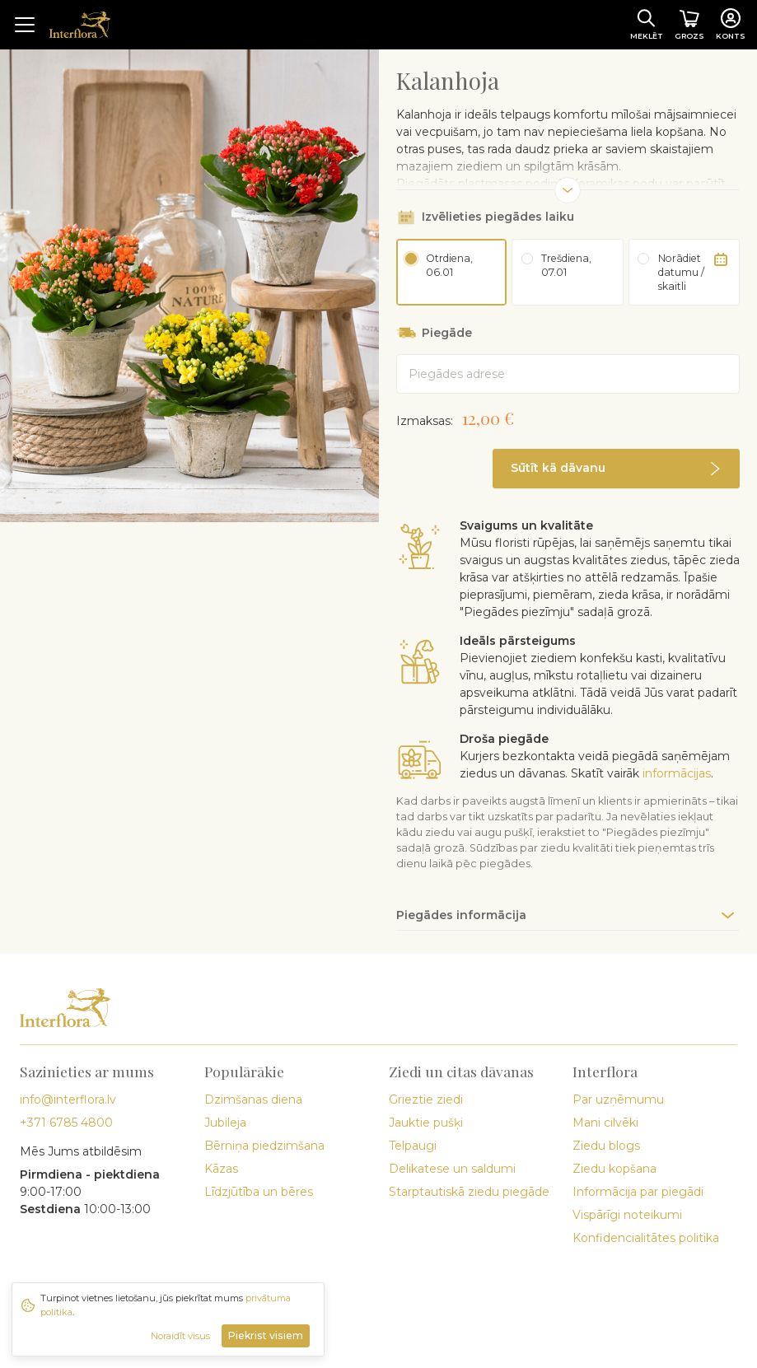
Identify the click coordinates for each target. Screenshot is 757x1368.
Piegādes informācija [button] (461, 915)
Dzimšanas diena (253, 1099)
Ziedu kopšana (614, 1168)
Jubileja (225, 1122)
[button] (616, 468)
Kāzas (221, 1168)
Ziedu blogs (606, 1145)
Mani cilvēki (605, 1122)
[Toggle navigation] (24, 24)
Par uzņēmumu (618, 1099)
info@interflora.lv (68, 1099)
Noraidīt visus (180, 1336)
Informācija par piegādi (637, 1191)
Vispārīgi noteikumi (627, 1214)
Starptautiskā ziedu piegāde (469, 1191)
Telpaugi (413, 1145)
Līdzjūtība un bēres (258, 1191)
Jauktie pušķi (426, 1122)
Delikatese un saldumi (452, 1168)
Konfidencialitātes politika (645, 1237)
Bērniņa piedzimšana (264, 1145)
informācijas (677, 773)
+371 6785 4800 (66, 1122)
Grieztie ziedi (426, 1099)
